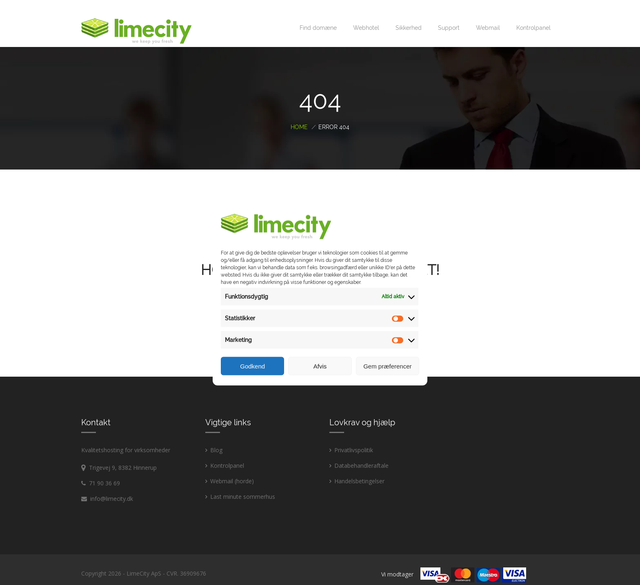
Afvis (320, 365)
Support (449, 17)
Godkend (252, 365)
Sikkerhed (409, 17)
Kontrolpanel (533, 17)
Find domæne (318, 17)
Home (299, 117)
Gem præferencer (387, 365)
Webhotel (366, 17)
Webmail (488, 17)
